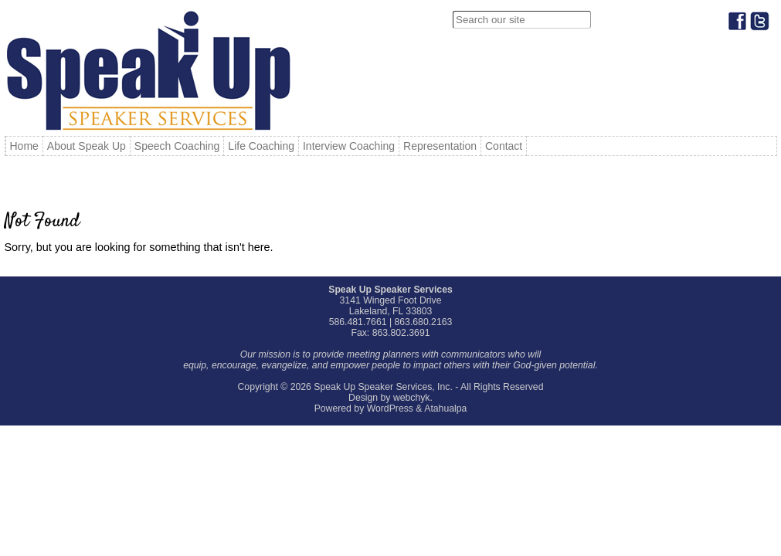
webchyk (411, 397)
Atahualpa (445, 408)
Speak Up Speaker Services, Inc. (383, 386)
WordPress (390, 408)
